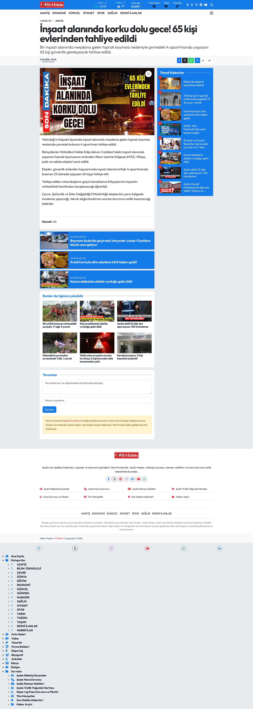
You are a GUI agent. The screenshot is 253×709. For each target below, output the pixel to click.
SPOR (101, 13)
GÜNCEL (74, 13)
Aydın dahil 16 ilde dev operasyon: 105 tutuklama (132, 325)
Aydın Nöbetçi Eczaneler (55, 488)
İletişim (12, 667)
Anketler (13, 659)
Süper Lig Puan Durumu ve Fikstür (35, 692)
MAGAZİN (20, 597)
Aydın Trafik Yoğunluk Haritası (189, 488)
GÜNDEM (20, 593)
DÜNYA (19, 576)
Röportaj (14, 650)
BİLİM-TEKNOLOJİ (26, 568)
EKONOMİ (59, 13)
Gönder (49, 409)
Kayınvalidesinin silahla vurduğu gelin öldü (94, 325)
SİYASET (88, 13)
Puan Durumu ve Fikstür (54, 496)
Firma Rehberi (17, 646)
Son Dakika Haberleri (141, 496)
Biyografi (14, 655)
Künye (12, 663)
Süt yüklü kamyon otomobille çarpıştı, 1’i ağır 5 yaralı (60, 325)
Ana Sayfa (14, 556)
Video (12, 638)
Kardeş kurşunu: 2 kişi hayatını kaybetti (130, 357)
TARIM (18, 613)
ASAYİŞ (45, 13)
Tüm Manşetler (93, 496)
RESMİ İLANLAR (131, 13)
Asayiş (59, 20)
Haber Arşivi (180, 496)
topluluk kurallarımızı (73, 420)
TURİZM (19, 617)
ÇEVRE (18, 572)
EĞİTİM (18, 581)
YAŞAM (18, 622)
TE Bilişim (59, 538)
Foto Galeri (15, 634)
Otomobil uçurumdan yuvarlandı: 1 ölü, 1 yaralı (57, 357)
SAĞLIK (112, 13)
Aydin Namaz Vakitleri (142, 488)
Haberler (45, 20)
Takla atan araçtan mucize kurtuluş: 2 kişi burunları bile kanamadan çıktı (96, 358)
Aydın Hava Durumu (97, 488)
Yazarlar (13, 642)
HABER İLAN (22, 630)
